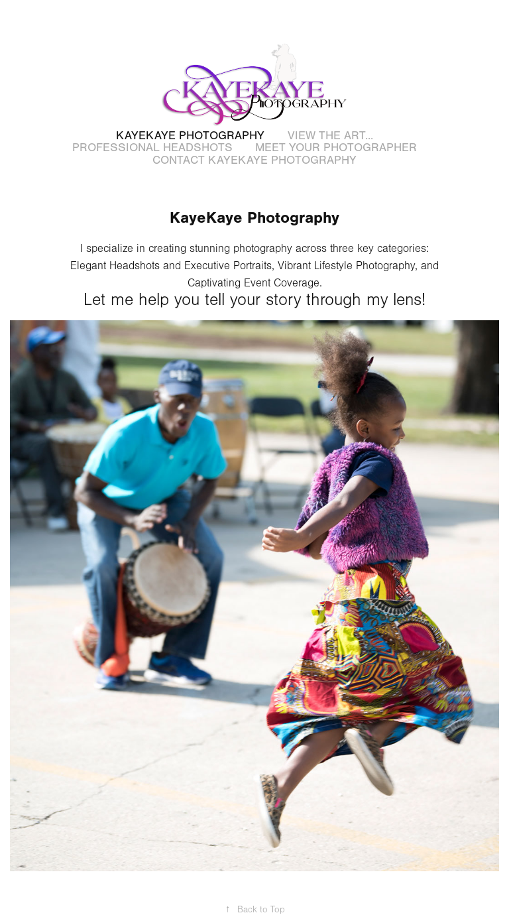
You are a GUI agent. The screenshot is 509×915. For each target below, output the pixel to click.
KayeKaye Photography (190, 136)
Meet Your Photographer (336, 147)
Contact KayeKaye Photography (254, 160)
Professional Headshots (152, 147)
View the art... (330, 136)
